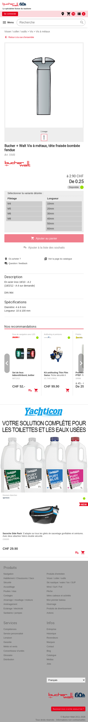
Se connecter (10, 14)
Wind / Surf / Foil (54, 587)
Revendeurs (52, 638)
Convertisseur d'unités (14, 651)
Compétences (10, 629)
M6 (9, 213)
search (82, 22)
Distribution (9, 659)
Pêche (50, 591)
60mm (50, 228)
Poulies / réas (10, 591)
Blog (49, 651)
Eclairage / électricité (13, 608)
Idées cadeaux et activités (59, 595)
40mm (50, 218)
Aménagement (10, 604)
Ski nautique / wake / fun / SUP (61, 582)
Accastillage (9, 587)
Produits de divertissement (59, 608)
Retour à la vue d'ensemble (19, 37)
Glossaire (8, 655)
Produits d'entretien (56, 574)
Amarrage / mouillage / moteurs (18, 600)
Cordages (8, 595)
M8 (9, 218)
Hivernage (51, 604)
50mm (50, 223)
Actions (50, 613)
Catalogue (51, 655)
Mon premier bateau (56, 600)
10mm (50, 203)
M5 (9, 208)
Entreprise (51, 629)
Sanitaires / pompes (13, 613)
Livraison (8, 638)
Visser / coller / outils (15, 31)
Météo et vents (10, 646)
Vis (31, 31)
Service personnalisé (13, 633)
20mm (50, 208)
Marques (51, 642)
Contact (50, 646)
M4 (9, 203)
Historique (51, 633)
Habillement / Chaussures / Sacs (19, 578)
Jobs (49, 664)
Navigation (8, 574)
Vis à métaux (43, 31)
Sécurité (7, 582)
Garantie (8, 642)
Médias (50, 659)
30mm (50, 213)
